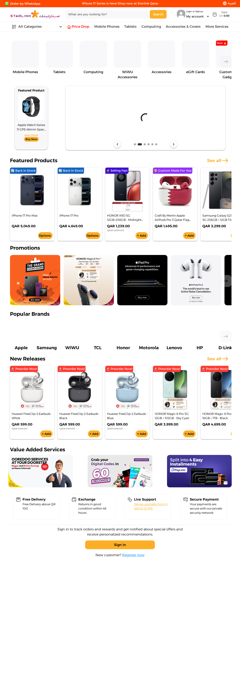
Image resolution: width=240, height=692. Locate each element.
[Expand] (220, 14)
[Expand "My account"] (198, 16)
